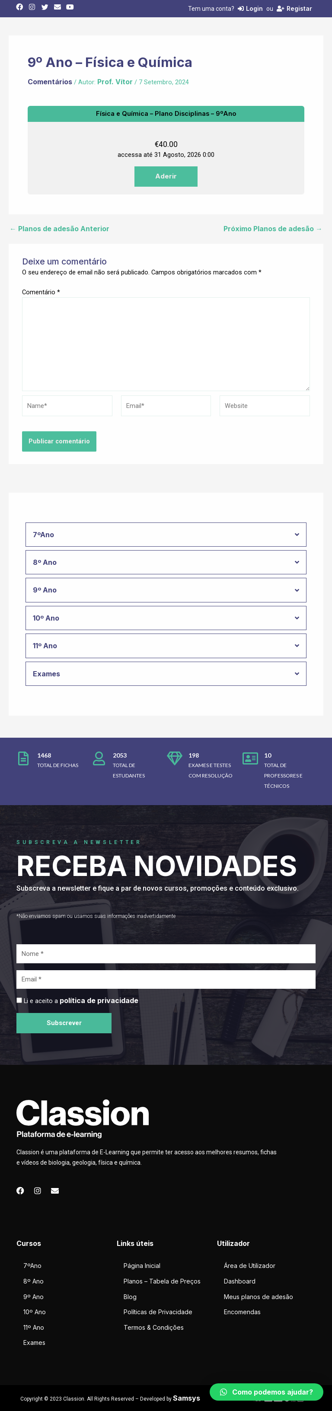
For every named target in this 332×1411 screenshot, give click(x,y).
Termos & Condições (154, 1327)
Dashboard (239, 1281)
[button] (266, 1392)
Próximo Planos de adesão (272, 228)
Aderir (166, 176)
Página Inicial (142, 1265)
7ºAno (32, 1265)
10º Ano (34, 1311)
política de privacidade (99, 1000)
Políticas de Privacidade (158, 1311)
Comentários (50, 81)
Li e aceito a (81, 1001)
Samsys (186, 1398)
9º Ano (33, 1296)
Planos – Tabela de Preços (162, 1281)
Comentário (41, 292)
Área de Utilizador (249, 1265)
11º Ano (33, 1327)
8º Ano (33, 1281)
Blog (130, 1296)
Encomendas (242, 1311)
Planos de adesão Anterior (59, 228)
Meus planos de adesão (258, 1296)
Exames (34, 1342)
